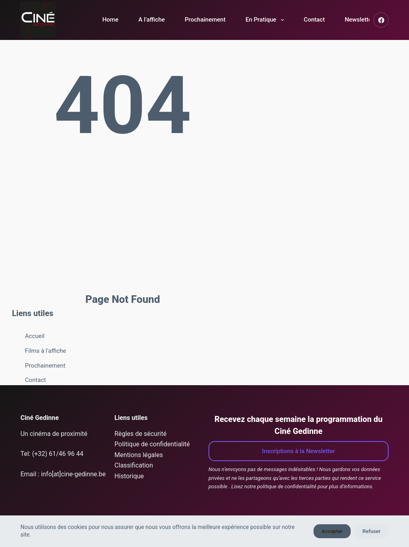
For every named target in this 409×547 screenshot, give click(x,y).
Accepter (332, 531)
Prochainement (205, 19)
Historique (129, 476)
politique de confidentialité (286, 486)
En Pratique (266, 20)
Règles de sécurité (141, 434)
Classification (134, 465)
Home (110, 19)
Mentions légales (139, 455)
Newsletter (359, 19)
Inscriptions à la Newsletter (298, 451)
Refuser (372, 531)
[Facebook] (381, 20)
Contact (314, 19)
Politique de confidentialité (152, 444)
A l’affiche (151, 19)
